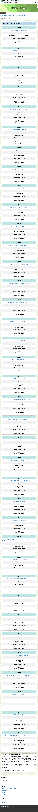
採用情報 (4, 794)
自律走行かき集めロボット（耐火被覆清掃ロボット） (19, 419)
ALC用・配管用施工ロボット (19, 378)
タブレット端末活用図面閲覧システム (19, 598)
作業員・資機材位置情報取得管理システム (19, 460)
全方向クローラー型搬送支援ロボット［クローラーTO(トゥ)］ (19, 399)
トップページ (10, 13)
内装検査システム (19, 150)
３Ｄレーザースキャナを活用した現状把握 (19, 617)
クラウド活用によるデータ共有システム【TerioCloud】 (19, 89)
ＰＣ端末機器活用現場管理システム (19, 501)
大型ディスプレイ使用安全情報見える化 (19, 340)
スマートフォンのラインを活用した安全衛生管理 (19, 655)
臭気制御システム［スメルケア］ (19, 169)
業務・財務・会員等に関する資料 (9, 788)
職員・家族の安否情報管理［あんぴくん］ (19, 559)
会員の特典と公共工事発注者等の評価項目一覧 (12, 782)
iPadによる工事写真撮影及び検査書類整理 (19, 264)
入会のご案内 (5, 780)
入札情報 (4, 792)
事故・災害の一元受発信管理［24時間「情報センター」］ (19, 578)
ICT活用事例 (25, 15)
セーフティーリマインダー (19, 188)
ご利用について (5, 802)
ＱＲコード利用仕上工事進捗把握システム (19, 226)
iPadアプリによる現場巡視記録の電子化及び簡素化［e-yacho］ (19, 735)
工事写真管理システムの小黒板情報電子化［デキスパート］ (19, 302)
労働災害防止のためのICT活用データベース (10, 15)
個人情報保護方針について (7, 801)
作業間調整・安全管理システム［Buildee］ (19, 321)
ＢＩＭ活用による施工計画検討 (19, 636)
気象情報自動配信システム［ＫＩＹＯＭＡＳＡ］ (19, 129)
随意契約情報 (5, 790)
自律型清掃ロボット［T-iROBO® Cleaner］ (19, 207)
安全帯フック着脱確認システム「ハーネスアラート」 (19, 50)
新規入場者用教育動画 (19, 715)
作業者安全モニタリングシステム (19, 70)
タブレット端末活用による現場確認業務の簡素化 (19, 440)
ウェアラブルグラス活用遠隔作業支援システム (19, 283)
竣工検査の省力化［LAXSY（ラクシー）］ (19, 109)
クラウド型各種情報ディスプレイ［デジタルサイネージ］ (19, 694)
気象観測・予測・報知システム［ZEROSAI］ (19, 481)
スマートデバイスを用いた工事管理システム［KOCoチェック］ (19, 675)
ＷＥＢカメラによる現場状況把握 (19, 520)
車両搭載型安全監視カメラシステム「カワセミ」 (19, 30)
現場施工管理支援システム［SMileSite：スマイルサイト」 (19, 245)
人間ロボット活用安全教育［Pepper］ (19, 359)
